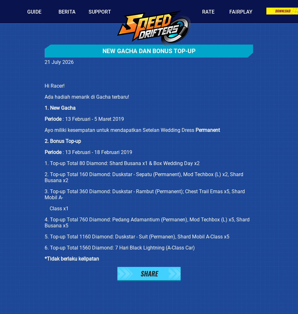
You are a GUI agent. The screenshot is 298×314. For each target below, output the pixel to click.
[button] (149, 274)
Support (100, 12)
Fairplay (240, 12)
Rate (208, 12)
